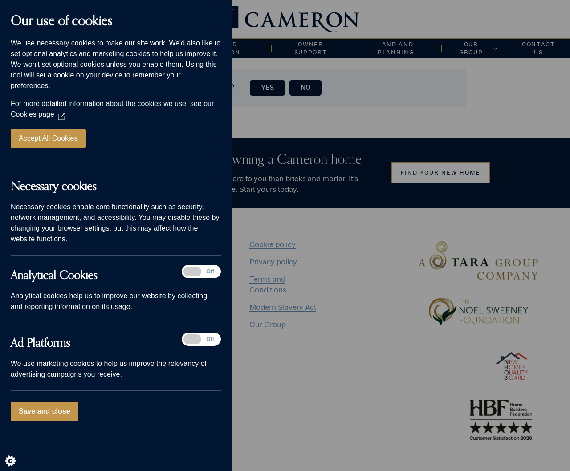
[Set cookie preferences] (18, 453)
